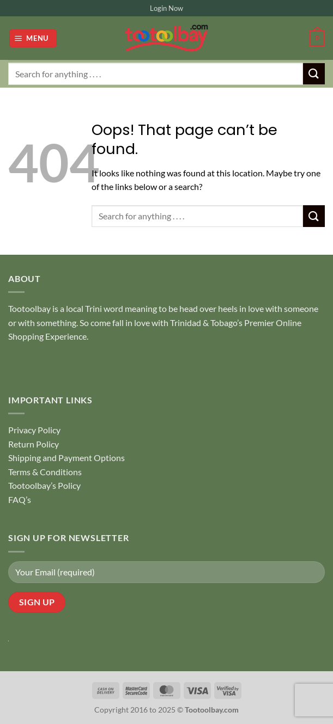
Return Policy (33, 444)
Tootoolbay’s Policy (44, 485)
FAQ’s (19, 499)
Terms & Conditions (45, 472)
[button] (33, 38)
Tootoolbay (29, 308)
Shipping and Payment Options (66, 457)
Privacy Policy (34, 430)
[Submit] (314, 73)
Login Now (166, 8)
